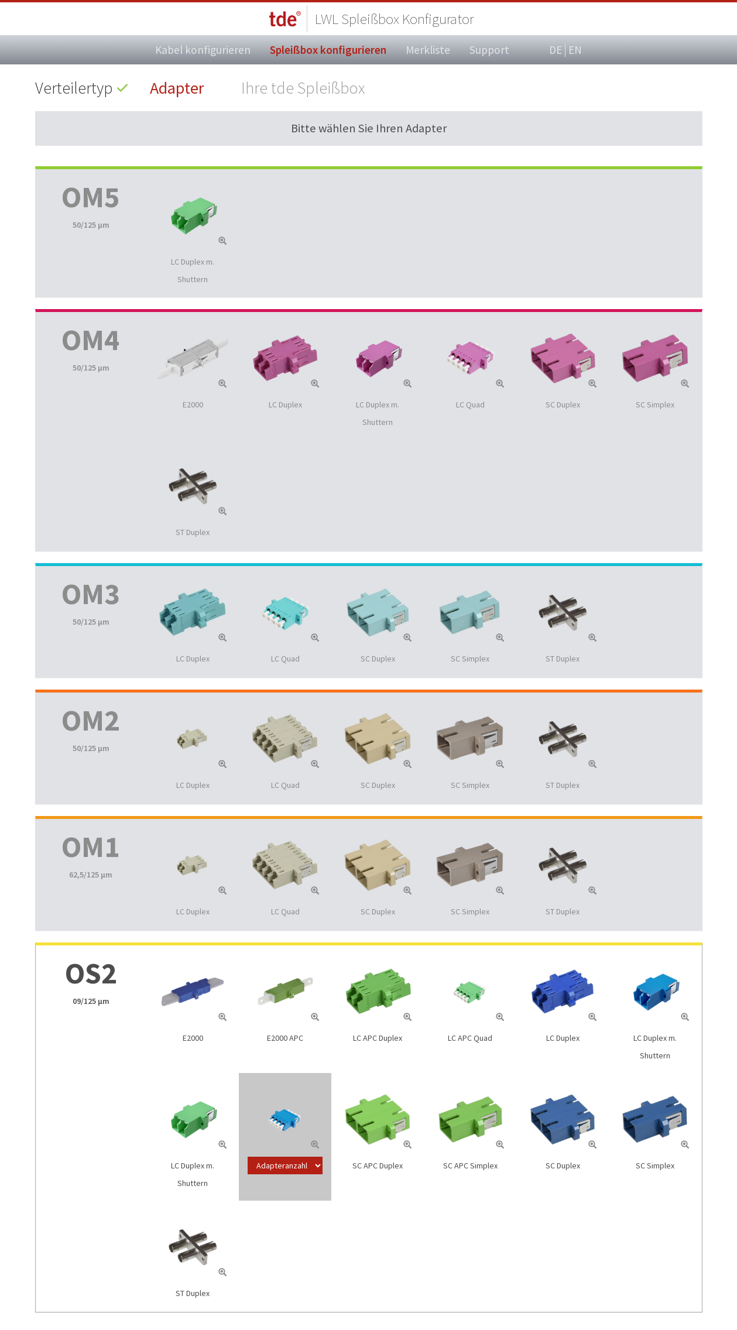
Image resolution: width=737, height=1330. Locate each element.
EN (575, 50)
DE (555, 50)
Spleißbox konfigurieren (328, 50)
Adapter (177, 87)
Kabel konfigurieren (203, 50)
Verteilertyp (74, 87)
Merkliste (428, 50)
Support (489, 50)
